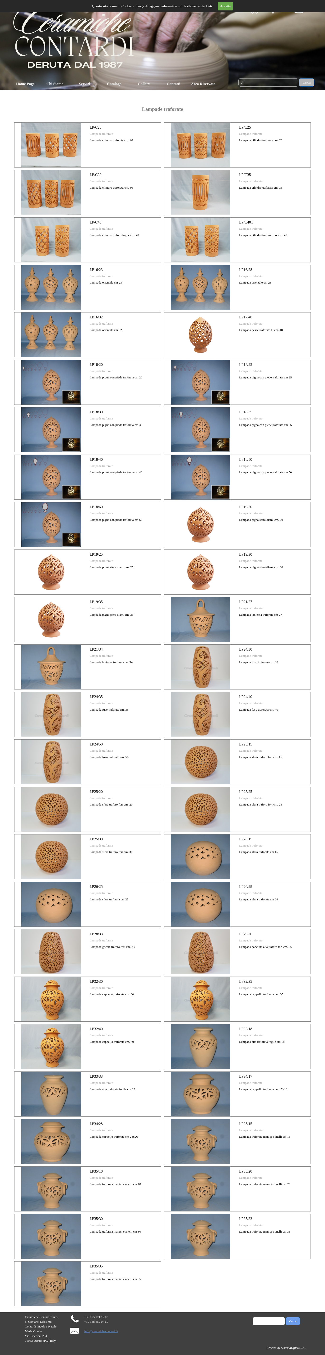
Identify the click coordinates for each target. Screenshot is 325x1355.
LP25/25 (245, 792)
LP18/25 (245, 365)
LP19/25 (96, 554)
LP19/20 (245, 507)
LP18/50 (245, 459)
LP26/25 (96, 887)
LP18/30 (96, 412)
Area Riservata (203, 84)
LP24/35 (96, 697)
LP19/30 (245, 554)
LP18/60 (96, 507)
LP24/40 (245, 697)
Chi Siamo (55, 84)
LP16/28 (245, 270)
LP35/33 (245, 1219)
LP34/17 (245, 1076)
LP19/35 (96, 602)
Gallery (144, 84)
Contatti (173, 84)
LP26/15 (245, 839)
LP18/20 (96, 365)
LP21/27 (245, 602)
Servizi (84, 84)
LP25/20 (96, 792)
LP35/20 (245, 1171)
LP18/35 (245, 412)
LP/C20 (96, 127)
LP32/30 (96, 981)
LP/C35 (245, 175)
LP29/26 (245, 934)
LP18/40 (96, 459)
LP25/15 (245, 744)
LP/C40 (96, 222)
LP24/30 (245, 649)
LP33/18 (245, 1029)
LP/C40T (246, 222)
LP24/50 (96, 744)
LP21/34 (96, 649)
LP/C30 (96, 175)
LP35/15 (245, 1124)
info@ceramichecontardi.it (101, 1331)
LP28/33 (96, 934)
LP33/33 (96, 1076)
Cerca (307, 82)
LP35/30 (96, 1219)
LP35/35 (96, 1266)
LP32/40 (96, 1029)
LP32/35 (245, 981)
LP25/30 (96, 839)
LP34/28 (96, 1124)
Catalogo (114, 84)
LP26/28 (245, 887)
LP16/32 (96, 317)
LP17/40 (245, 317)
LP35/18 (96, 1171)
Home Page (25, 84)
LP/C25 (245, 127)
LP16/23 (96, 270)
